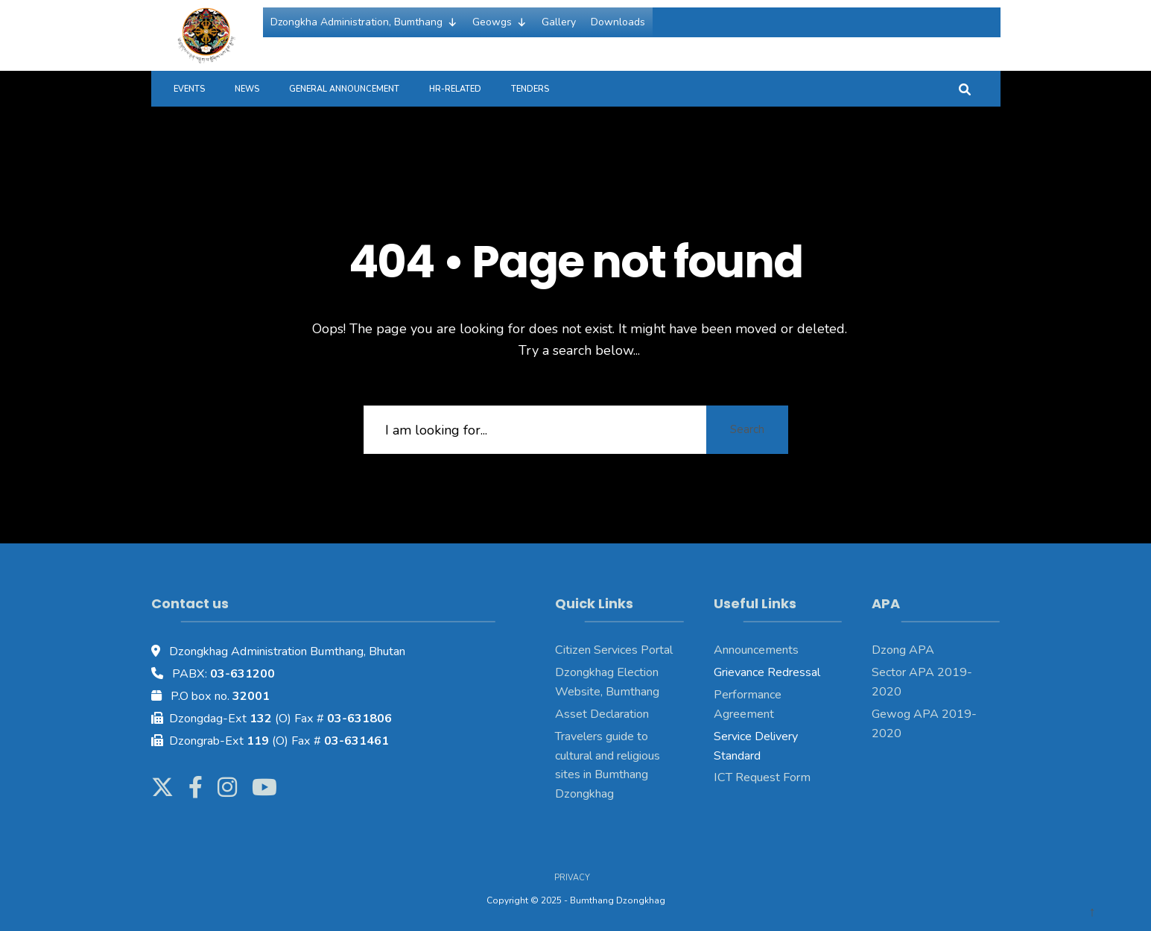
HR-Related (455, 89)
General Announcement (344, 89)
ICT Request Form (762, 777)
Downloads (618, 22)
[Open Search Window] (964, 88)
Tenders (530, 89)
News (247, 89)
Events (189, 89)
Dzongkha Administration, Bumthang (363, 22)
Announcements (756, 650)
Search (747, 429)
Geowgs (499, 22)
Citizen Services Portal (614, 650)
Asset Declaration (602, 714)
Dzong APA (903, 650)
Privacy (572, 877)
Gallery (559, 22)
